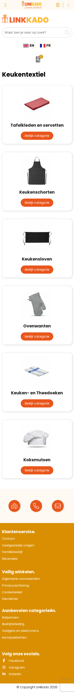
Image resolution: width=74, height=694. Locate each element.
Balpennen (10, 617)
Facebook (13, 660)
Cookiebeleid (12, 592)
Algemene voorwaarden (21, 578)
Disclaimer (10, 599)
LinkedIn (11, 674)
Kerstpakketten (14, 637)
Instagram (13, 667)
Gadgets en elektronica (20, 630)
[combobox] (33, 32)
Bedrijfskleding (13, 624)
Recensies (10, 558)
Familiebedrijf (12, 552)
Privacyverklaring (15, 585)
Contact (8, 538)
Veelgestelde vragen (18, 545)
